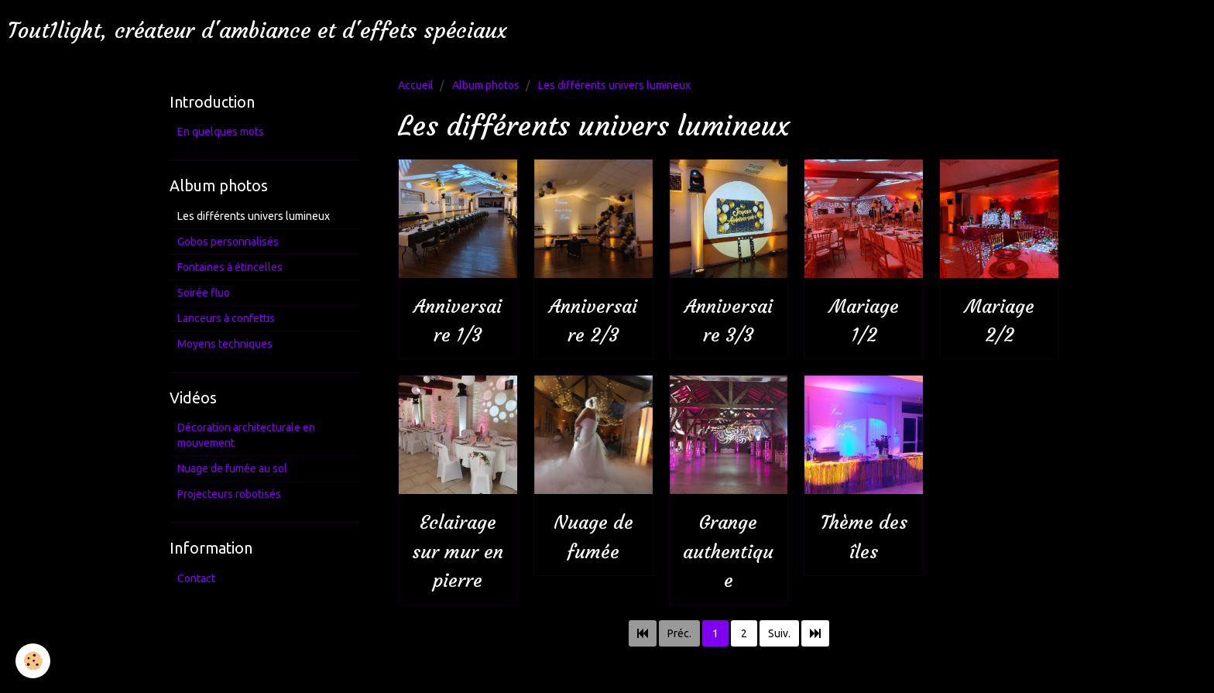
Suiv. (779, 633)
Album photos (486, 85)
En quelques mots (220, 131)
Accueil (416, 85)
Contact (196, 578)
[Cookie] (32, 660)
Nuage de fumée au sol (232, 468)
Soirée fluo (203, 292)
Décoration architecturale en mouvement (246, 435)
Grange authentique (728, 552)
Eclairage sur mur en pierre (457, 552)
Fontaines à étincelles (230, 267)
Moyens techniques (225, 344)
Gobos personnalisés (228, 241)
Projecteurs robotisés (229, 494)
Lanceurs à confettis (226, 318)
